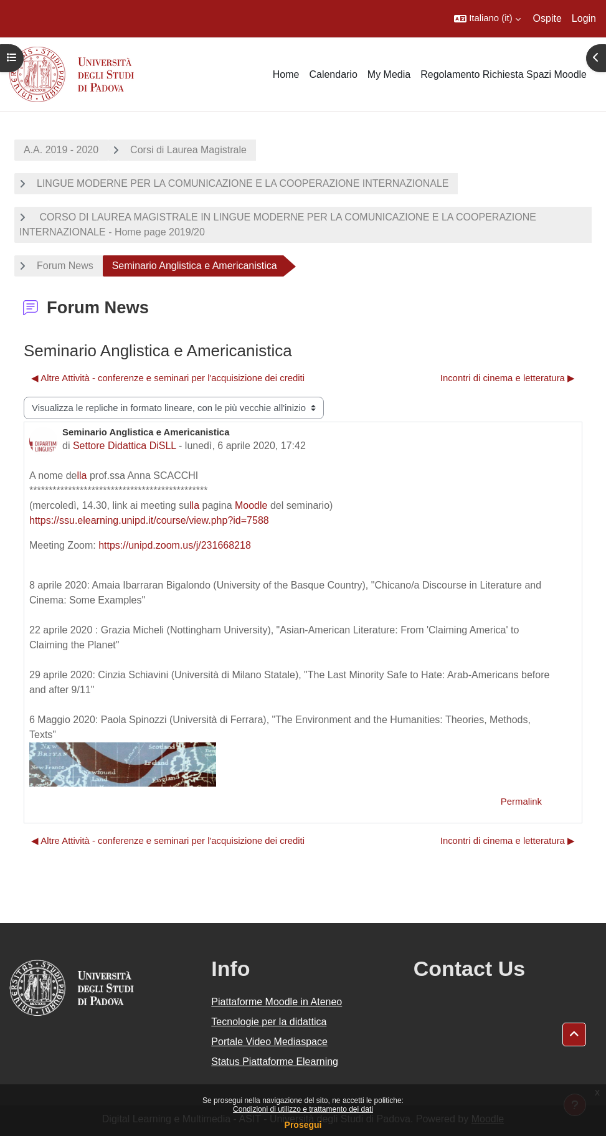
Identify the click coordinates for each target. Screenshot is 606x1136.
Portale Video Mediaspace (269, 1041)
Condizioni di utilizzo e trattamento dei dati (303, 1109)
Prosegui (303, 1125)
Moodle (251, 505)
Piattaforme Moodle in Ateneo (276, 1001)
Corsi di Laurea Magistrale (188, 149)
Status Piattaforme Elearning (274, 1061)
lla (82, 475)
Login (584, 18)
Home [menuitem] (286, 74)
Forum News (65, 265)
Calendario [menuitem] (333, 74)
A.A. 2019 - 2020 (61, 149)
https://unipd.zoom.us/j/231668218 (174, 545)
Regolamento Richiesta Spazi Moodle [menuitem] (503, 74)
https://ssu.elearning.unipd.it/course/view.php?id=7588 (149, 520)
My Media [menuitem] (388, 74)
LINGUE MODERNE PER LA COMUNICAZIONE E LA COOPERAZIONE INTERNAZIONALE (242, 183)
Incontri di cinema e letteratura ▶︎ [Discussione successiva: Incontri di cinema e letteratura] (507, 378)
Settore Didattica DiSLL (124, 445)
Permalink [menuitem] (521, 802)
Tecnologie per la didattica (268, 1021)
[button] (487, 18)
